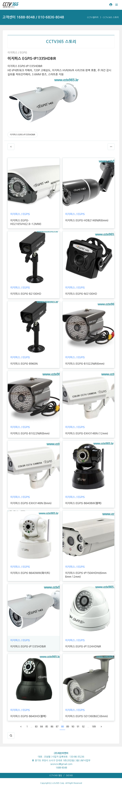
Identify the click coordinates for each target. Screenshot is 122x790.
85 (46, 726)
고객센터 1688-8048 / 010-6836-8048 (33, 17)
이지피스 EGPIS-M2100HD (81, 293)
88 (62, 726)
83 (36, 726)
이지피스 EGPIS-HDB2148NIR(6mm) (86, 220)
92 (83, 726)
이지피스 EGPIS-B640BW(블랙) (83, 503)
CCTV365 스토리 (111, 17)
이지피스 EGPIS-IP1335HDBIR (22, 135)
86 (52, 726)
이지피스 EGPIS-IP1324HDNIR (83, 646)
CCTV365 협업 (55, 775)
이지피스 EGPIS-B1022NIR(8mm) (30, 433)
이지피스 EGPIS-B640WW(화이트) (30, 573)
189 (94, 726)
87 (57, 726)
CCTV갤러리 (92, 17)
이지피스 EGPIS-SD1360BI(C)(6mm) (86, 716)
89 (67, 726)
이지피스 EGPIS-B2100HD (25, 293)
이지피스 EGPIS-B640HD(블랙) (28, 716)
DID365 (69, 775)
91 (78, 726)
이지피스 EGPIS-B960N (24, 363)
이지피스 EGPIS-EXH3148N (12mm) (86, 433)
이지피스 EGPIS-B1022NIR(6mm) (85, 363)
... (31, 726)
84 (41, 726)
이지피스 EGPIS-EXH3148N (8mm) (31, 503)
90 (73, 726)
